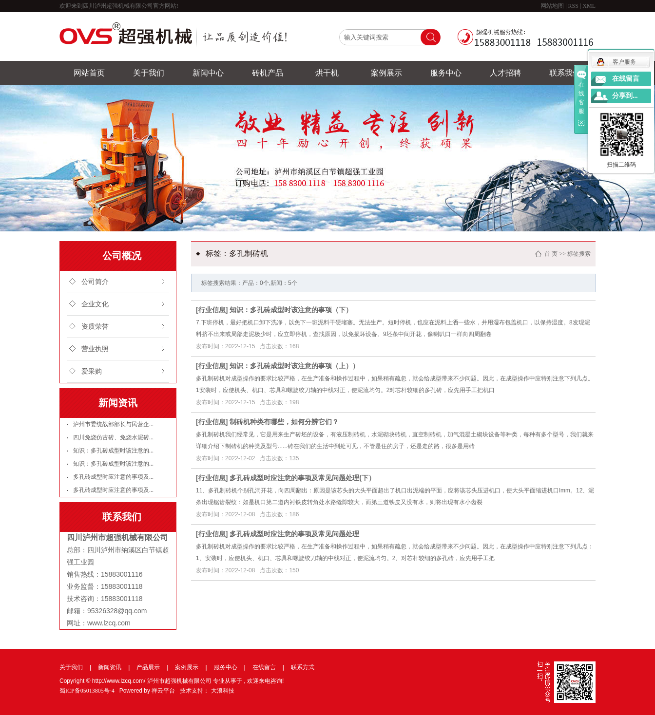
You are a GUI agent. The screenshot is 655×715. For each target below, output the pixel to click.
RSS (573, 5)
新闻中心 (208, 73)
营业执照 (95, 349)
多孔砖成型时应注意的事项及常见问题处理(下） (302, 478)
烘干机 (327, 73)
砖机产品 (267, 73)
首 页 (551, 253)
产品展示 (148, 667)
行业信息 (212, 310)
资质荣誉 (95, 326)
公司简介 (95, 281)
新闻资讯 (109, 667)
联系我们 (564, 73)
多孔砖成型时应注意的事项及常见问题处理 (294, 534)
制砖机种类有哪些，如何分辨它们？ (284, 422)
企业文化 (95, 304)
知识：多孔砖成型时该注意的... (113, 450)
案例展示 (386, 73)
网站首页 (89, 73)
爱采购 (91, 371)
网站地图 (552, 5)
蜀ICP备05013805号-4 (87, 690)
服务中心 (446, 73)
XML (589, 5)
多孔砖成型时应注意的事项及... (113, 476)
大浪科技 (222, 690)
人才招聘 (505, 73)
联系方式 (302, 667)
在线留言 (264, 667)
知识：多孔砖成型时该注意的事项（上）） (294, 366)
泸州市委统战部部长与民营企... (113, 424)
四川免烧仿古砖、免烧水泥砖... (113, 437)
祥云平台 (163, 690)
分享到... (625, 95)
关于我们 (148, 73)
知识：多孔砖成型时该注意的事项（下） (291, 310)
